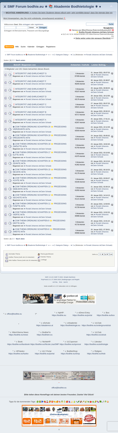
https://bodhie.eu (59, 315)
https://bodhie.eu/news (18, 335)
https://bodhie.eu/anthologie (96, 344)
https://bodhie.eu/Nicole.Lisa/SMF (44, 344)
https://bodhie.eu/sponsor (70, 344)
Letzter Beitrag (99, 65)
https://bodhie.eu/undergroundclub (96, 325)
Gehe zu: (95, 254)
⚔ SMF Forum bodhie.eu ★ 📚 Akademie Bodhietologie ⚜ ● (52, 6)
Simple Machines (69, 277)
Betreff (17, 65)
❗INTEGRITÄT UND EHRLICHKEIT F (29, 81)
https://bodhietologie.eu (70, 325)
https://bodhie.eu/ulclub (96, 335)
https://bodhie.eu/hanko (18, 354)
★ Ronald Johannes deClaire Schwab (98, 55)
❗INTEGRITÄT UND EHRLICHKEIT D (29, 97)
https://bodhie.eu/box (106, 315)
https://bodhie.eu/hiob (96, 354)
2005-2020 (57, 279)
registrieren (39, 24)
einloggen (26, 24)
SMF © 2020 (58, 277)
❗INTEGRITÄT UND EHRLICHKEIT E (29, 89)
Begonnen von (29, 65)
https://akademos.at (44, 325)
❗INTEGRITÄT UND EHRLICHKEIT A (29, 120)
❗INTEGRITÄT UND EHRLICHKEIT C (29, 104)
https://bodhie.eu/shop (70, 354)
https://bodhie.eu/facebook (18, 344)
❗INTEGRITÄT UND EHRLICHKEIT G (29, 73)
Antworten (75, 65)
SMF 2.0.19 (49, 277)
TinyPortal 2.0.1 (46, 279)
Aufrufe (85, 65)
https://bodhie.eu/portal (82, 315)
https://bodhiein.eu (45, 335)
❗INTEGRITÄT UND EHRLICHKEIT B (29, 112)
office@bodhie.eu (14, 314)
